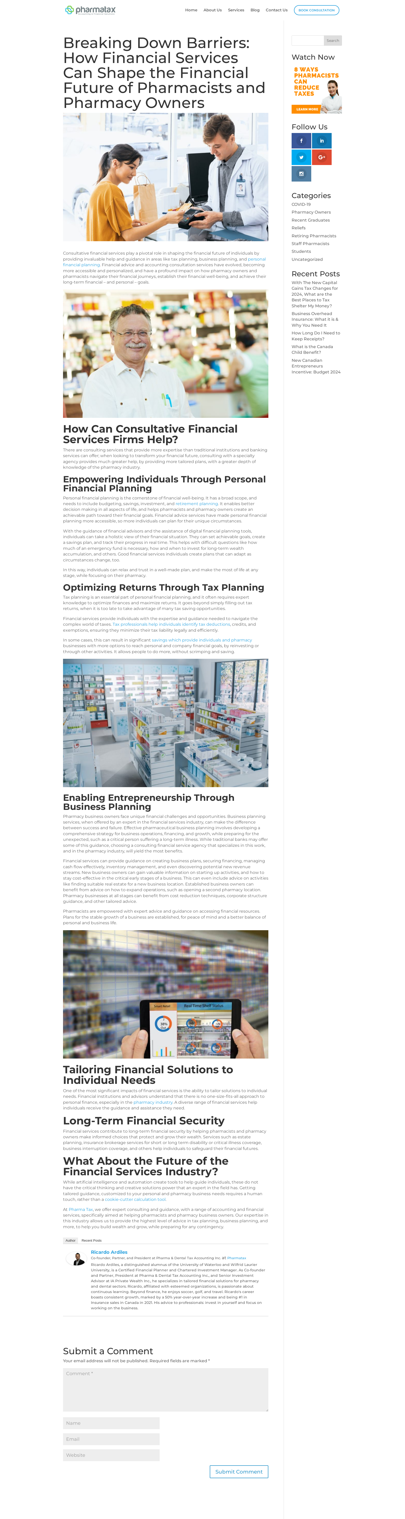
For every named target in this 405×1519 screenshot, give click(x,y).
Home (191, 10)
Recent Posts (92, 1240)
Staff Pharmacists (310, 243)
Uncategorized (307, 259)
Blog (255, 10)
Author (70, 1240)
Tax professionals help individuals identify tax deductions (171, 624)
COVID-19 (301, 204)
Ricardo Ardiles (109, 1252)
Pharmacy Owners (311, 212)
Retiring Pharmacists (314, 235)
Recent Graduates (311, 220)
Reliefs (299, 227)
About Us (213, 10)
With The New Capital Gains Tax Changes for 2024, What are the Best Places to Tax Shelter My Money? (315, 294)
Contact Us (277, 10)
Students (301, 251)
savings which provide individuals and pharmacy (202, 640)
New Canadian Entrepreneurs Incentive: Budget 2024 (316, 366)
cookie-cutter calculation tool (135, 1199)
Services (236, 10)
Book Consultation (317, 10)
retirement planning (197, 503)
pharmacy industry (153, 1102)
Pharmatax (236, 1258)
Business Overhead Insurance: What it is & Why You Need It (315, 319)
